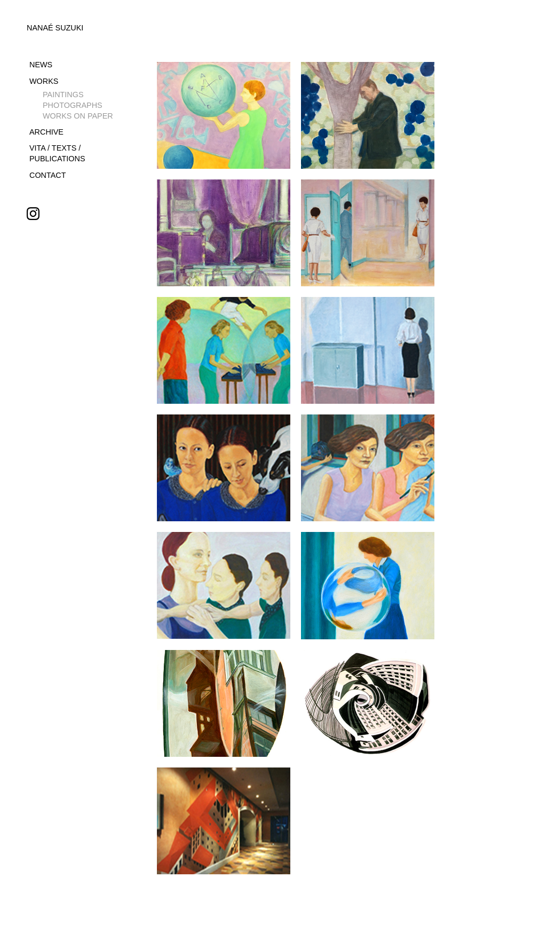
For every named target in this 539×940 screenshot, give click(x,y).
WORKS (43, 81)
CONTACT (47, 175)
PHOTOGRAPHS (72, 105)
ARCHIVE (46, 132)
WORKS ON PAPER (78, 116)
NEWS (40, 64)
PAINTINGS (63, 94)
